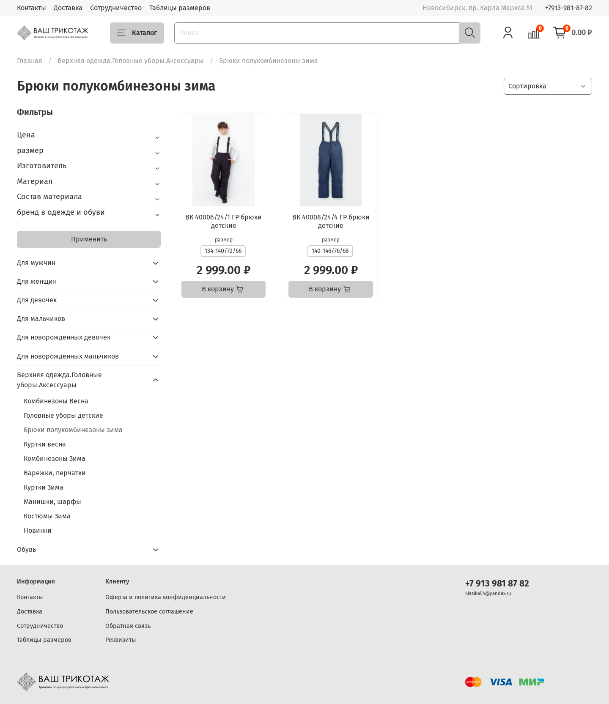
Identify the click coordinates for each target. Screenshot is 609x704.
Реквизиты (120, 640)
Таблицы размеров (179, 8)
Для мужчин (36, 263)
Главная (29, 61)
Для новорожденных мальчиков (68, 356)
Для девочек (37, 300)
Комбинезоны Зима (54, 459)
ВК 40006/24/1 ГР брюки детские (223, 221)
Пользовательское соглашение (149, 611)
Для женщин (37, 281)
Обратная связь (128, 626)
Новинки (38, 530)
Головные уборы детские (63, 415)
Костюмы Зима (47, 516)
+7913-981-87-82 (568, 8)
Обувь (26, 549)
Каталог (137, 33)
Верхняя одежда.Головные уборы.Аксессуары (131, 61)
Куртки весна (45, 444)
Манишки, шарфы (52, 502)
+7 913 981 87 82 (497, 583)
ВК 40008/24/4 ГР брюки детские (331, 221)
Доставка (68, 8)
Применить (89, 239)
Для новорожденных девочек (63, 337)
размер (224, 240)
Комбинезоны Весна (56, 401)
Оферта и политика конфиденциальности (165, 597)
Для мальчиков (41, 319)
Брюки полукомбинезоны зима (73, 430)
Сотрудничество (116, 8)
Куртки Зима (43, 487)
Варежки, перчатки (55, 473)
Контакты (31, 8)
